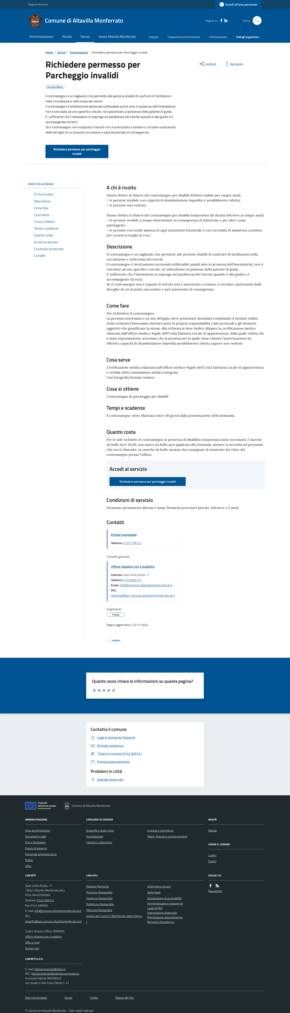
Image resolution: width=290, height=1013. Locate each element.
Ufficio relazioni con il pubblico (133, 566)
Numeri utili (32, 948)
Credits (94, 997)
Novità (67, 36)
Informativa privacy (159, 886)
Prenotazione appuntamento (165, 917)
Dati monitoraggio (36, 997)
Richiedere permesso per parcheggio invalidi (77, 151)
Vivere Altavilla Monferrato (117, 36)
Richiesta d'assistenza (160, 922)
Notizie (212, 830)
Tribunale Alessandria (99, 910)
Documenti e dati (35, 836)
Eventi (212, 861)
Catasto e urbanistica (99, 842)
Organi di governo (36, 848)
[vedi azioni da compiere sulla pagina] (233, 64)
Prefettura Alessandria (100, 904)
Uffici (28, 866)
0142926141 (132, 579)
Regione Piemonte (38, 4)
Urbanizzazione (218, 37)
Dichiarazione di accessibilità (164, 898)
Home (49, 52)
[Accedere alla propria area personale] (238, 4)
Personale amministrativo (41, 854)
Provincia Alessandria (99, 892)
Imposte (154, 37)
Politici (29, 860)
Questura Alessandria (99, 898)
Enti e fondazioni (35, 842)
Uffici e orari (32, 942)
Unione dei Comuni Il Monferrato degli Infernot (114, 919)
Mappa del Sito (125, 997)
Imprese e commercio (160, 830)
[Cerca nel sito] (256, 20)
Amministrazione (41, 36)
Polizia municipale (124, 534)
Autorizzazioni (79, 52)
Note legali (154, 892)
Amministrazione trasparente (165, 903)
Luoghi (212, 855)
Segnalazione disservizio (162, 912)
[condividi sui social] (207, 64)
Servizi (85, 36)
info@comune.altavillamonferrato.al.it (145, 585)
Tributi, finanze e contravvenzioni (167, 836)
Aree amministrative (37, 830)
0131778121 (132, 542)
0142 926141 (45, 900)
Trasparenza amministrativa (183, 37)
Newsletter (215, 891)
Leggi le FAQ (155, 908)
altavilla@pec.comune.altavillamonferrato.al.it (143, 595)
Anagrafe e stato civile (100, 830)
